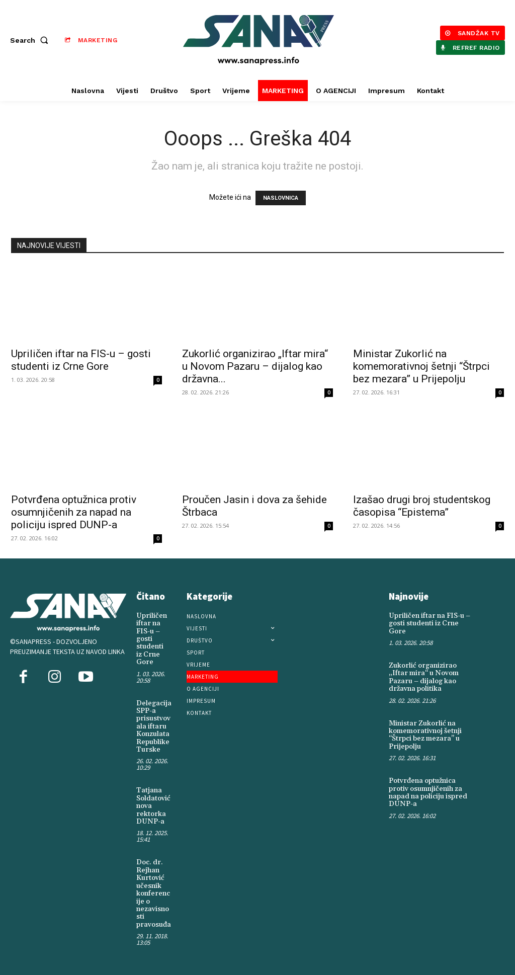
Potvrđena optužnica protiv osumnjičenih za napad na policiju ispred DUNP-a (73, 512)
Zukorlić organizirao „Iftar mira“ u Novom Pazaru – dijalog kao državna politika (424, 677)
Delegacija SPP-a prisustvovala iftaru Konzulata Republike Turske (153, 726)
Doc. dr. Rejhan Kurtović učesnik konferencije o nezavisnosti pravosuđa (153, 893)
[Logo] (258, 40)
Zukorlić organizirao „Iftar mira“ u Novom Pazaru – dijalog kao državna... (255, 366)
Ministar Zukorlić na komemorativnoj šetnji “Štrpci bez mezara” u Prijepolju (421, 366)
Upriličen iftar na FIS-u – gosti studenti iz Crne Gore (81, 360)
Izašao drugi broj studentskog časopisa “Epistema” (421, 506)
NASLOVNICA (280, 198)
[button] (31, 40)
